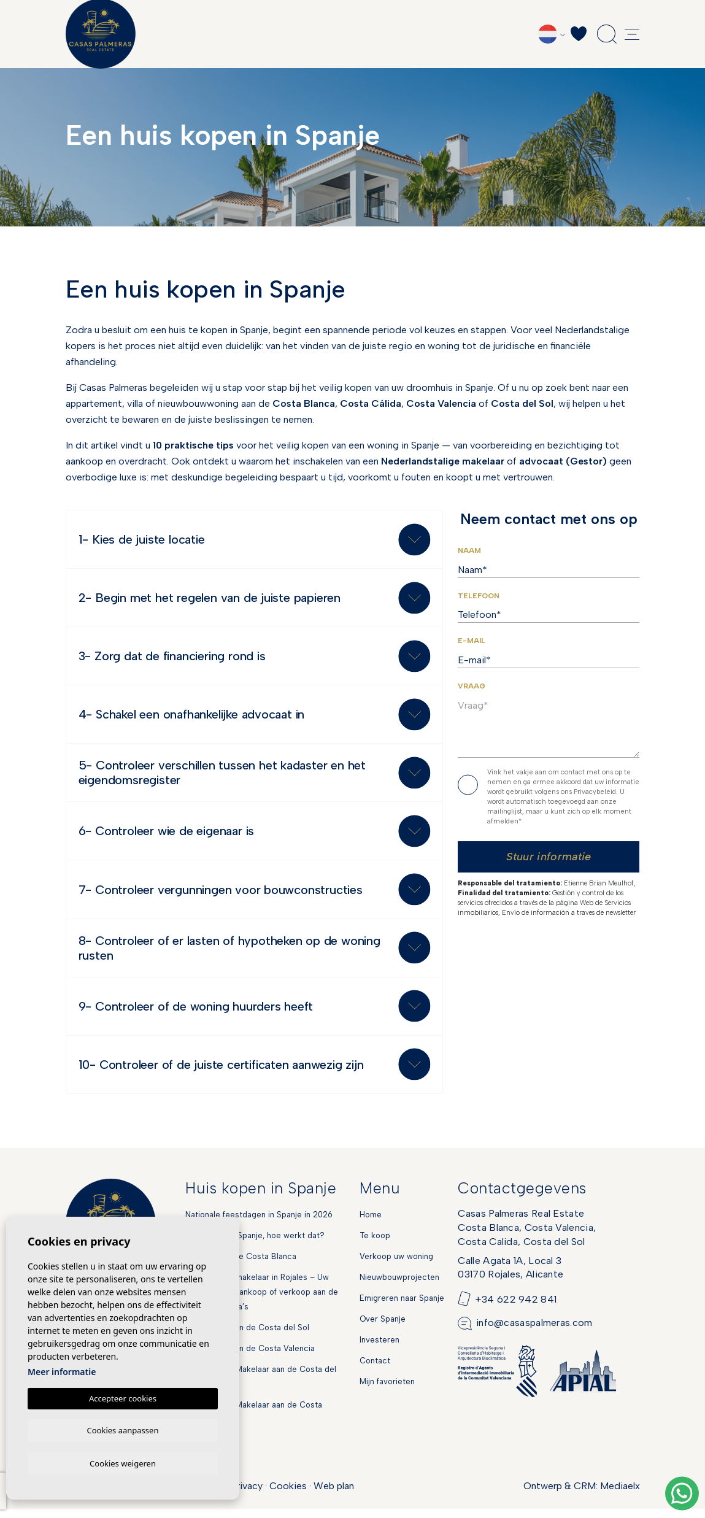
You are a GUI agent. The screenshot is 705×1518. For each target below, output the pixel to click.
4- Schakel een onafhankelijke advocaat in (192, 718)
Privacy (247, 1495)
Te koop (375, 1244)
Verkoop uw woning (396, 1265)
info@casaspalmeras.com (534, 1332)
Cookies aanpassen (123, 1429)
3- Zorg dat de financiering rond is (172, 658)
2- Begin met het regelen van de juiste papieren (210, 599)
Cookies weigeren (123, 1462)
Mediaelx (620, 1495)
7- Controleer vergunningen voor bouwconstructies (221, 895)
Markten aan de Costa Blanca (240, 1265)
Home (371, 1223)
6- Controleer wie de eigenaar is (167, 836)
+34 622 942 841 (516, 1308)
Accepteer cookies (122, 1396)
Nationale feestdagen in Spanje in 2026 (259, 1223)
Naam (469, 550)
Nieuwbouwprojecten (399, 1286)
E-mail (471, 640)
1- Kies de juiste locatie (142, 540)
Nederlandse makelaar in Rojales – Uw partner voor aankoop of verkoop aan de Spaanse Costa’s (261, 1301)
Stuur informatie (548, 856)
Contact (375, 1369)
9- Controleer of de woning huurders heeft (196, 1014)
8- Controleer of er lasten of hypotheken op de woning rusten (229, 954)
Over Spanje (383, 1328)
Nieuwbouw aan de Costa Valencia (250, 1357)
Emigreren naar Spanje (402, 1307)
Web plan (334, 1495)
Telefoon (478, 595)
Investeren (379, 1349)
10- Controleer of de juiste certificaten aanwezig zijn (221, 1073)
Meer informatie (62, 1370)
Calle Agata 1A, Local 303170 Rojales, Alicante (510, 1276)
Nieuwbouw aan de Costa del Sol (247, 1336)
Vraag (471, 686)
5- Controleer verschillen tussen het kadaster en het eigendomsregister (222, 777)
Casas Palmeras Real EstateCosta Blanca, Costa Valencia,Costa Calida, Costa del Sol (527, 1237)
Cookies (288, 1495)
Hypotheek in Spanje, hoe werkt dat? (255, 1244)
